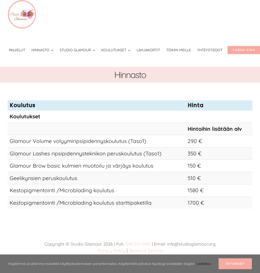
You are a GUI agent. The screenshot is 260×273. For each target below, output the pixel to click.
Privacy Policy (111, 250)
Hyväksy (235, 264)
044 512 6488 (138, 244)
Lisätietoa (203, 264)
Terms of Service (146, 250)
